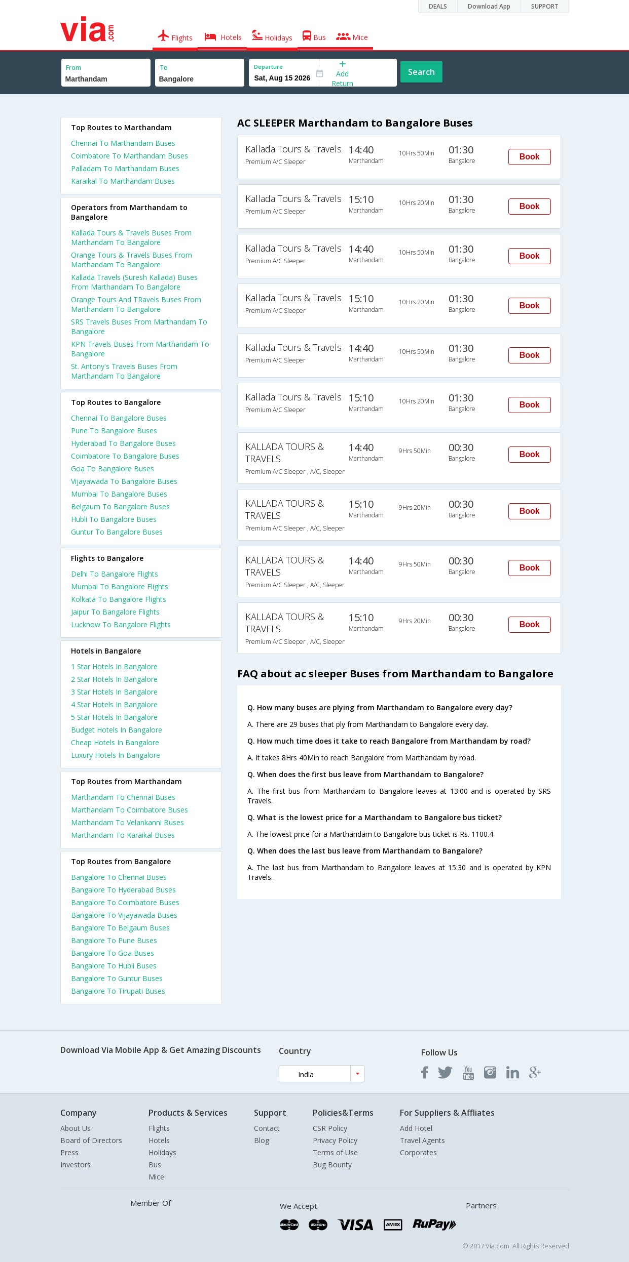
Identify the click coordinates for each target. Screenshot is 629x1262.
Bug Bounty (332, 1164)
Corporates (418, 1152)
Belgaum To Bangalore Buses (120, 506)
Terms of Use (335, 1152)
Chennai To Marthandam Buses (123, 143)
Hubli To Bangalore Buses (114, 519)
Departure (268, 66)
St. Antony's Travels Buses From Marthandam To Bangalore (124, 371)
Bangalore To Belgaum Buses (120, 927)
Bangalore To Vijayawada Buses (124, 915)
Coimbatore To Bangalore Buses (125, 456)
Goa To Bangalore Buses (112, 468)
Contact (267, 1128)
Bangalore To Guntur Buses (117, 978)
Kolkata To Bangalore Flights (118, 599)
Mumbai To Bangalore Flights (119, 586)
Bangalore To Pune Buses (114, 940)
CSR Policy (330, 1128)
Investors (75, 1164)
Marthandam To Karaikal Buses (123, 835)
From (73, 67)
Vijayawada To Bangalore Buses (124, 481)
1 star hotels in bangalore (114, 666)
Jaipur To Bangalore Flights (115, 612)
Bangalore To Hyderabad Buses (123, 889)
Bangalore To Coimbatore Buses (125, 902)
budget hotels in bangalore (116, 730)
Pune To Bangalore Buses (114, 430)
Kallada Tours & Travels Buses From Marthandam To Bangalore (131, 237)
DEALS (438, 6)
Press (69, 1152)
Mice (156, 1177)
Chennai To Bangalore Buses (119, 418)
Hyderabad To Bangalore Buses (123, 443)
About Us (75, 1128)
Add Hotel (416, 1128)
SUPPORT (545, 6)
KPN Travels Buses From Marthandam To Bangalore (140, 348)
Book (530, 156)
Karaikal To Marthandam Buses (123, 181)
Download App (489, 6)
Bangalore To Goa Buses (112, 953)
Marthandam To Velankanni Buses (127, 822)
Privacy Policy (335, 1140)
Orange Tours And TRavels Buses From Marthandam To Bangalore (136, 304)
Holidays (162, 1152)
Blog (261, 1140)
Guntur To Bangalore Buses (117, 532)
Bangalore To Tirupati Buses (118, 991)
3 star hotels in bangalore (114, 692)
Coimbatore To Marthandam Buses (129, 155)
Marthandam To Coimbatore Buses (129, 810)
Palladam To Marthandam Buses (125, 168)
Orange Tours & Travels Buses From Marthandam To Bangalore (131, 259)
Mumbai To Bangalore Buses (119, 494)
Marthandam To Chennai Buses (123, 797)
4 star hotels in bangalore (114, 704)
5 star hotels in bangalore (114, 717)
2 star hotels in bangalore (114, 679)
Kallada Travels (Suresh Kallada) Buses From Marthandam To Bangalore (134, 282)
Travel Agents (422, 1140)
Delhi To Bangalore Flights (114, 574)
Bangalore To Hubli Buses (114, 965)
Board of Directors (91, 1140)
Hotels (159, 1140)
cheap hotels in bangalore (115, 742)
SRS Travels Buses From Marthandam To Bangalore (139, 326)
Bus (155, 1164)
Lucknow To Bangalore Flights (121, 624)
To (164, 67)
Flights (159, 1128)
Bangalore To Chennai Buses (119, 877)
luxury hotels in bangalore (115, 755)
